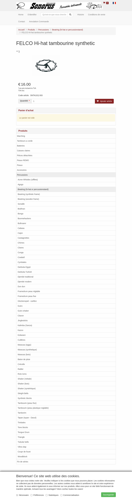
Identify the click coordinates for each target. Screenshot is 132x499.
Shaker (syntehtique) (27, 388)
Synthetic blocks (25, 398)
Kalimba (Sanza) (25, 325)
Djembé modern (25, 282)
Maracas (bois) (24, 354)
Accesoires (21, 170)
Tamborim (22, 413)
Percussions (22, 175)
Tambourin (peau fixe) (27, 403)
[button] (114, 3)
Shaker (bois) (23, 384)
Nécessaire (22, 495)
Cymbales (22, 262)
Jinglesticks (23, 320)
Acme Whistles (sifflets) (28, 180)
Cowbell (21, 257)
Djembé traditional (25, 277)
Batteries (21, 146)
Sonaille (21, 204)
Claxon (21, 316)
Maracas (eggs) (24, 345)
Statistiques (52, 495)
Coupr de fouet (24, 452)
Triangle (21, 437)
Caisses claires (23, 150)
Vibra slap (22, 447)
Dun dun (21, 286)
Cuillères (21, 340)
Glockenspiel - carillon (27, 301)
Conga (20, 252)
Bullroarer (22, 223)
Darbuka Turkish (25, 272)
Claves (21, 248)
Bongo (20, 214)
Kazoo (20, 330)
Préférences (37, 495)
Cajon (20, 233)
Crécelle (21, 364)
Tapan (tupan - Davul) (27, 418)
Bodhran (21, 209)
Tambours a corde (25, 141)
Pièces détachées (24, 155)
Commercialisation (69, 495)
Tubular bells (23, 442)
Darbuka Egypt (24, 267)
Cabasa (21, 228)
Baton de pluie (24, 359)
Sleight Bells (23, 393)
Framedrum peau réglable (29, 291)
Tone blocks (23, 427)
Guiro (20, 306)
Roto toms (22, 374)
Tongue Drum (23, 432)
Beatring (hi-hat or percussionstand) (33, 189)
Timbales (21, 422)
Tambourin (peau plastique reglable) (33, 408)
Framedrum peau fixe (27, 296)
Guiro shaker (23, 311)
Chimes (21, 243)
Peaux (20, 165)
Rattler (20, 369)
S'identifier (32, 14)
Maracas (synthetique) (27, 350)
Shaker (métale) (25, 379)
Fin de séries (22, 462)
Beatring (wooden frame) (28, 199)
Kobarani (21, 335)
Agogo (20, 184)
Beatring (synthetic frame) (29, 194)
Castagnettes (23, 238)
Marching (21, 136)
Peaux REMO (23, 160)
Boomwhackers (24, 218)
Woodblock (22, 456)
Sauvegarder (108, 495)
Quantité (24, 101)
